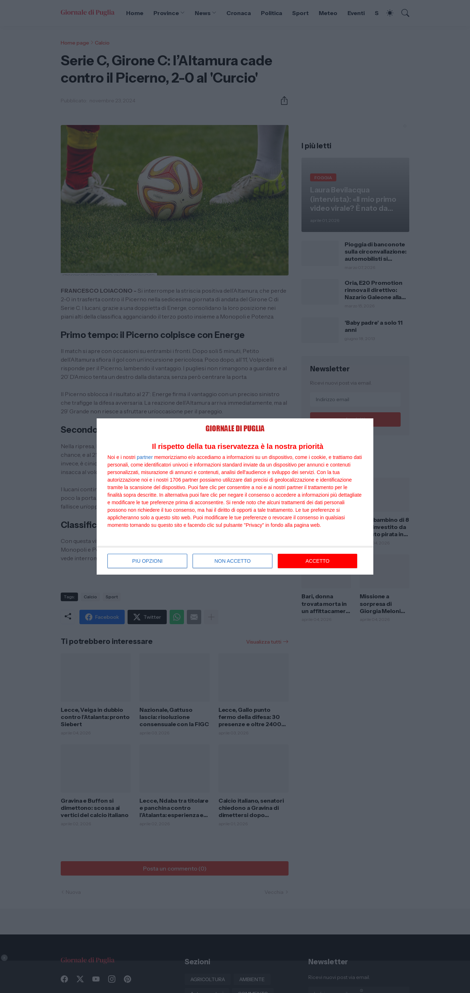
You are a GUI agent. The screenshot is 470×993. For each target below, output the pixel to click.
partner (145, 457)
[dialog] (235, 496)
